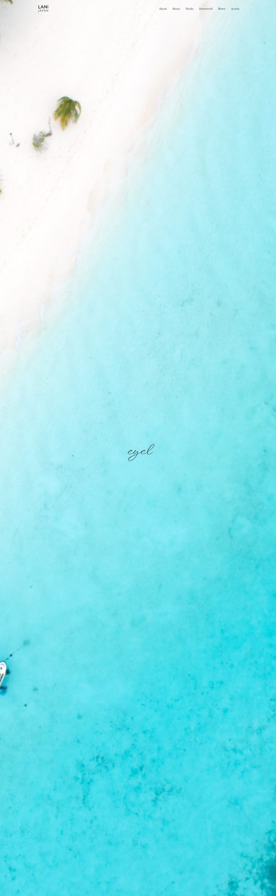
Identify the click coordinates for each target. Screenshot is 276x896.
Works (190, 9)
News (221, 9)
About (163, 9)
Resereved (206, 9)
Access (235, 9)
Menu (176, 9)
